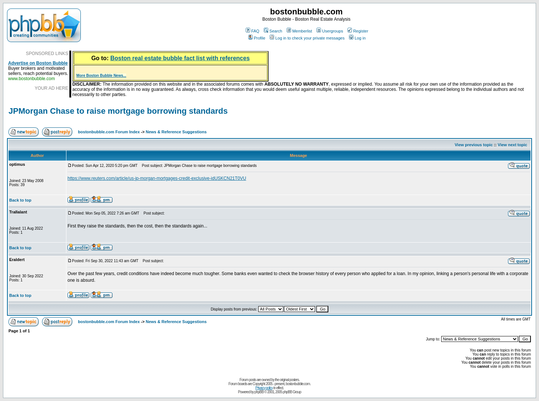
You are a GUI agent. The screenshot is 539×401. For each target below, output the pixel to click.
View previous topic (474, 145)
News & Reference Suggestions (176, 132)
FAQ (252, 31)
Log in (357, 38)
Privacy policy (264, 388)
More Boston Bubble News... (101, 75)
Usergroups (330, 31)
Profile (256, 38)
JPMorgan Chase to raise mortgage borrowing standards (118, 111)
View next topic (512, 145)
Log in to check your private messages (307, 38)
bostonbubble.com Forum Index (108, 132)
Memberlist (299, 31)
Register (358, 31)
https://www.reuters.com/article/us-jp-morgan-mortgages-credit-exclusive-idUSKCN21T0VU (157, 178)
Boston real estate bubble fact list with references (180, 58)
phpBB (259, 392)
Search (273, 31)
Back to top (20, 200)
